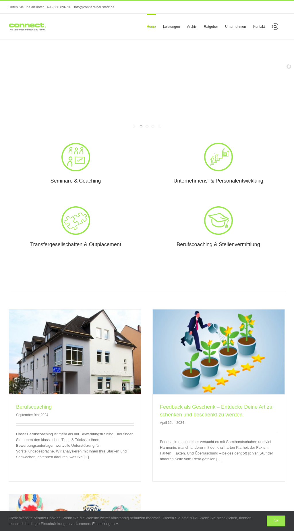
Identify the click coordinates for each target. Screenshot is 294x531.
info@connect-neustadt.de (94, 7)
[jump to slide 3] (153, 125)
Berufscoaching (34, 407)
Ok (276, 521)
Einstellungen (105, 524)
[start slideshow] (134, 125)
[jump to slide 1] (141, 125)
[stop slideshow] (159, 125)
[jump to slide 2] (147, 125)
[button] (275, 26)
